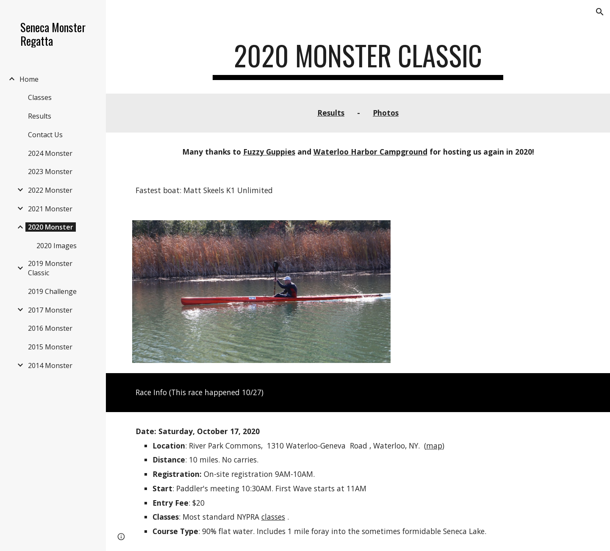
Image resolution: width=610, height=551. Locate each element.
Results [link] (39, 116)
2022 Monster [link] (50, 190)
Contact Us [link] (45, 134)
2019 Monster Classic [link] (50, 268)
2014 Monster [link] (50, 365)
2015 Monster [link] (50, 347)
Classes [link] (40, 97)
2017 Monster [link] (50, 310)
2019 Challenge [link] (52, 291)
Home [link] (29, 79)
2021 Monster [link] (50, 208)
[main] (358, 59)
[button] (600, 12)
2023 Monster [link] (50, 171)
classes (273, 517)
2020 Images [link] (56, 245)
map (434, 445)
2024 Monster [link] (50, 153)
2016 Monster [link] (50, 328)
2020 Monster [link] (50, 227)
